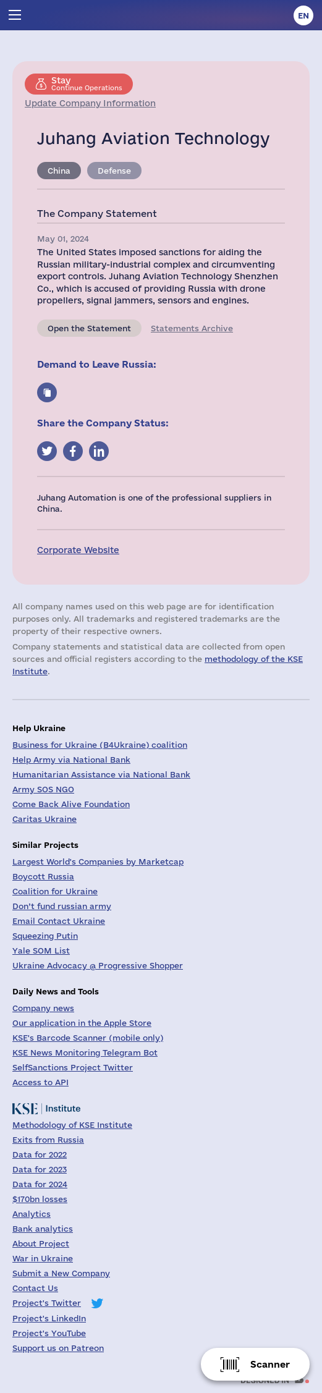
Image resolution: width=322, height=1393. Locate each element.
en (303, 15)
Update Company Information (90, 103)
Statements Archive (192, 328)
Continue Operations (86, 83)
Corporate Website (78, 550)
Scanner (270, 1364)
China (59, 170)
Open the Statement (89, 328)
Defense (114, 170)
